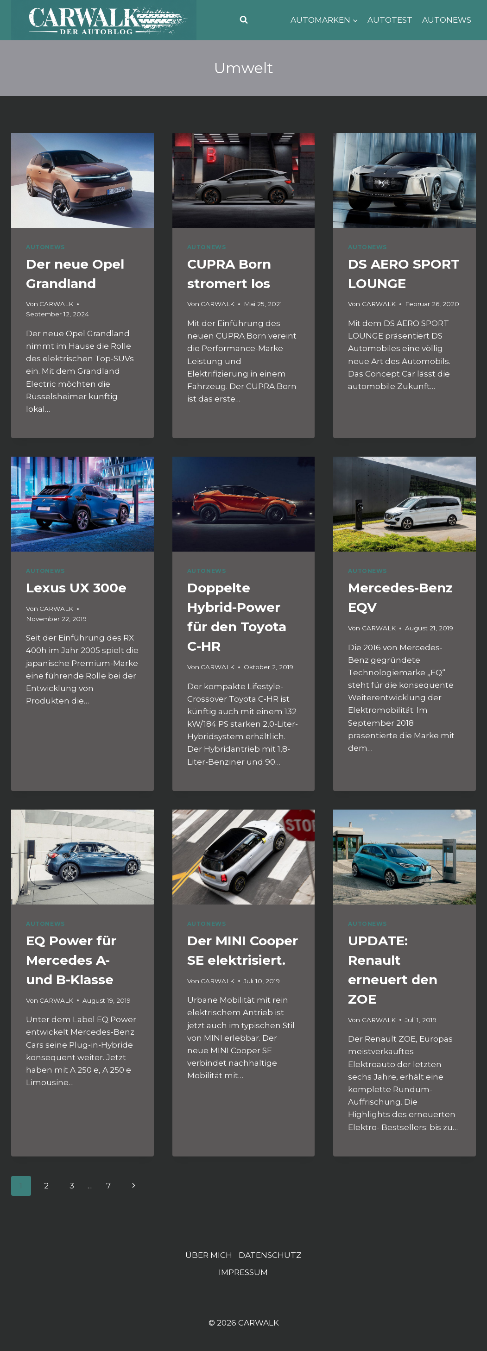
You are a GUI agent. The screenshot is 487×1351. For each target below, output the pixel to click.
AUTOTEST (389, 20)
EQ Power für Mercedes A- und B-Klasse (71, 960)
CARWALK (56, 304)
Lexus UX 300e (76, 588)
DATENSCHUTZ (270, 1255)
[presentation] (82, 180)
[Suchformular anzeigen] (243, 20)
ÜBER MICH (208, 1255)
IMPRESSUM (243, 1272)
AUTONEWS (446, 20)
